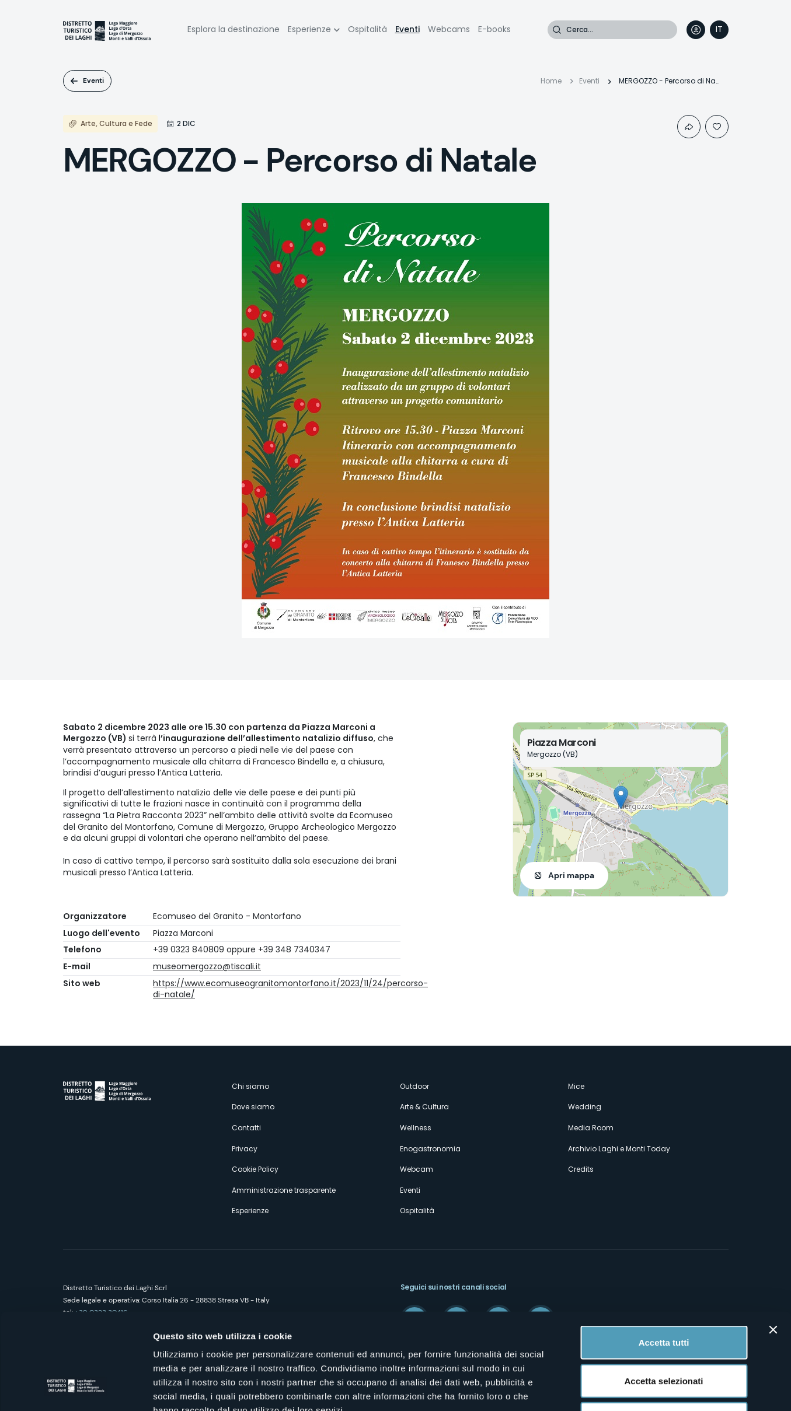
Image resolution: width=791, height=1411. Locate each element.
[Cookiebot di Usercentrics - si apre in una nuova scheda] (76, 1388)
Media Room (591, 1128)
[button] (621, 797)
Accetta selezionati (663, 1296)
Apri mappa (571, 875)
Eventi (407, 29)
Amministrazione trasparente (284, 1190)
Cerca (557, 29)
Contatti (246, 1128)
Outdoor (414, 1086)
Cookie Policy (255, 1169)
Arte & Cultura (424, 1107)
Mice (576, 1086)
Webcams (449, 29)
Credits (581, 1169)
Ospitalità (367, 29)
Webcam (416, 1169)
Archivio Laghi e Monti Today (619, 1149)
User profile (696, 29)
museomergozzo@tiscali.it (207, 966)
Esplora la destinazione (233, 29)
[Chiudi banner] (773, 1245)
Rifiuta (664, 1334)
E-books (494, 29)
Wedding (584, 1107)
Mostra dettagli (614, 1388)
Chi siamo (250, 1086)
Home (551, 81)
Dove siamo (253, 1107)
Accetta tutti (664, 1258)
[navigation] (719, 29)
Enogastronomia (430, 1149)
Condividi (689, 126)
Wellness (415, 1128)
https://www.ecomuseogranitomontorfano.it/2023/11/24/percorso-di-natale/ (290, 989)
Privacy (244, 1149)
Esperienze (309, 29)
